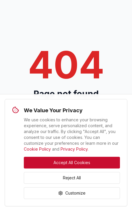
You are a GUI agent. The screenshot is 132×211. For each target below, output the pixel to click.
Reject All (72, 177)
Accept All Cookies (72, 162)
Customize (72, 192)
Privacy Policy (74, 149)
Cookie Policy (37, 149)
